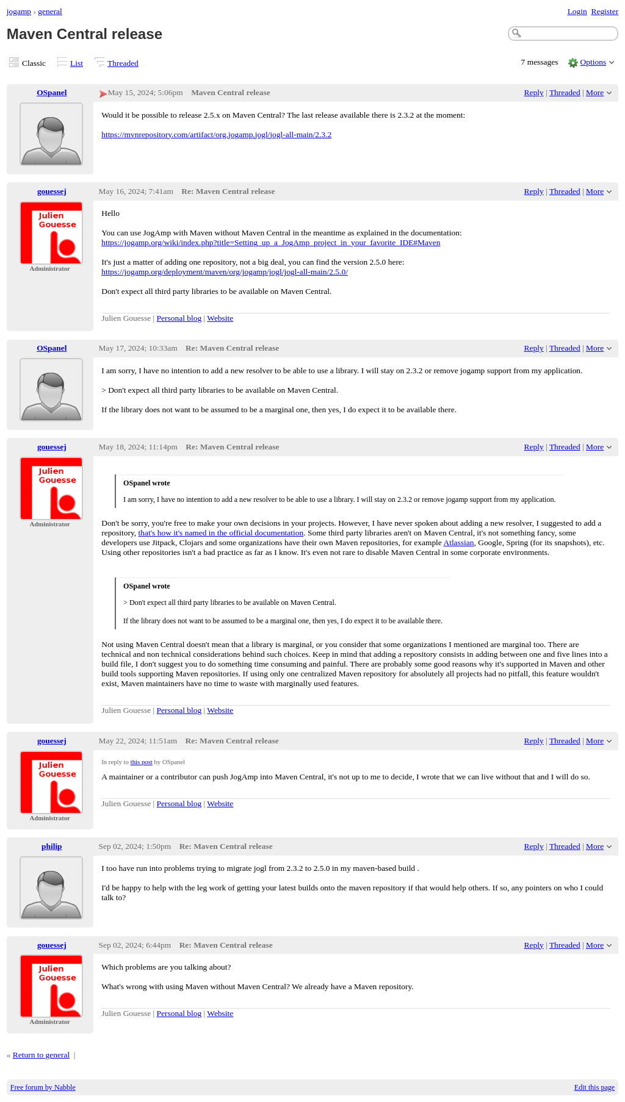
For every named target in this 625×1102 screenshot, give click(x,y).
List (76, 63)
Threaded (123, 63)
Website (220, 318)
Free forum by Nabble (43, 1087)
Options (593, 61)
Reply (534, 92)
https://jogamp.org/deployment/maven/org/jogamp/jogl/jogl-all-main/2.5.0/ (224, 271)
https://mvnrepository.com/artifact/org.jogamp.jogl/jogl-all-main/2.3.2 (216, 134)
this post (142, 761)
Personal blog (179, 318)
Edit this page (594, 1087)
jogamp (19, 11)
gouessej (52, 191)
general (50, 11)
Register (604, 11)
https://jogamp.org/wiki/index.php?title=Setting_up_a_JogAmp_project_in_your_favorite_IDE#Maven (270, 242)
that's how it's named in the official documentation (221, 532)
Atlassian (458, 542)
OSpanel (52, 92)
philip (52, 846)
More (595, 92)
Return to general (41, 1054)
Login (577, 11)
